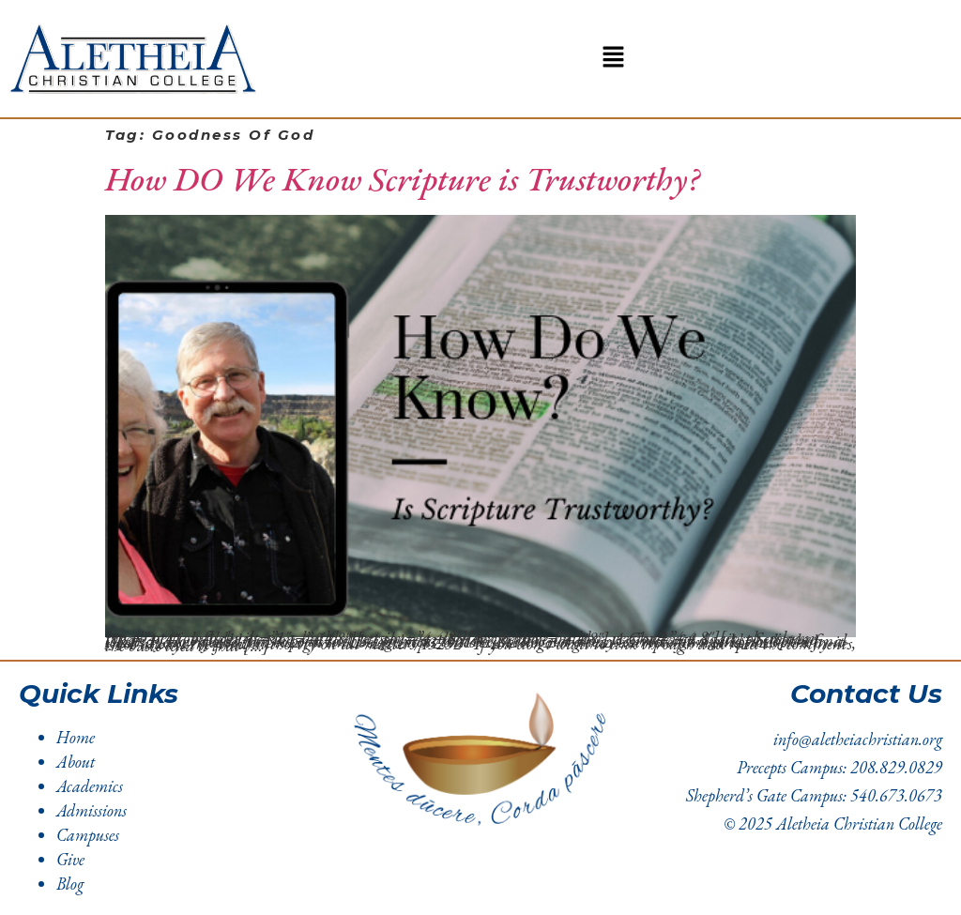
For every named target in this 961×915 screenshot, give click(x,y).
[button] (613, 59)
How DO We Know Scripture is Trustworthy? (402, 179)
